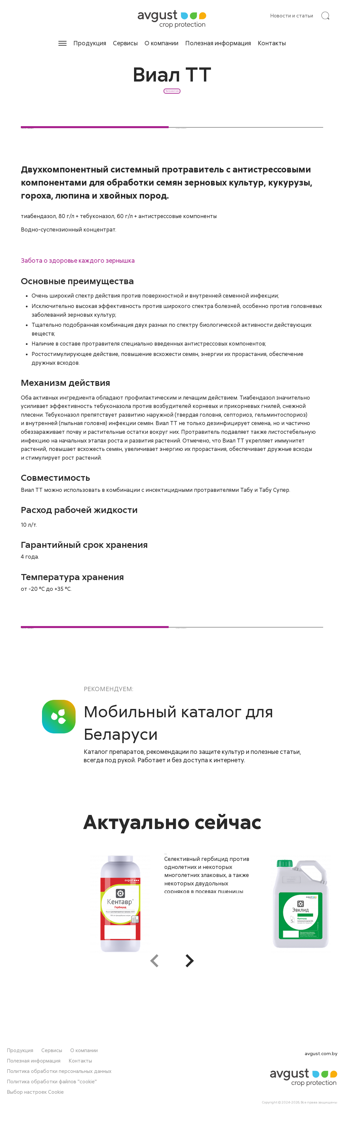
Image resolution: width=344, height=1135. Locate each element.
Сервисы (125, 43)
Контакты (272, 43)
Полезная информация (218, 43)
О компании (161, 43)
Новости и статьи (291, 15)
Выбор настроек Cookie (35, 1108)
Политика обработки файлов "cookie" (52, 1097)
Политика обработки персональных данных (59, 1087)
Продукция (89, 43)
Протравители (172, 114)
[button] (189, 1009)
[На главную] (172, 19)
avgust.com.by (321, 1069)
